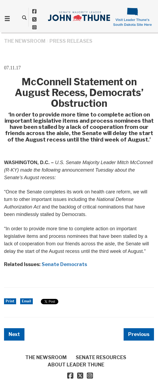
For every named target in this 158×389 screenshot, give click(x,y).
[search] (24, 17)
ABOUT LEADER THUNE (76, 364)
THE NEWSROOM (24, 41)
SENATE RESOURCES (101, 357)
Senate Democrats (64, 264)
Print (10, 301)
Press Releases (70, 41)
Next (14, 334)
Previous (138, 334)
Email (26, 301)
